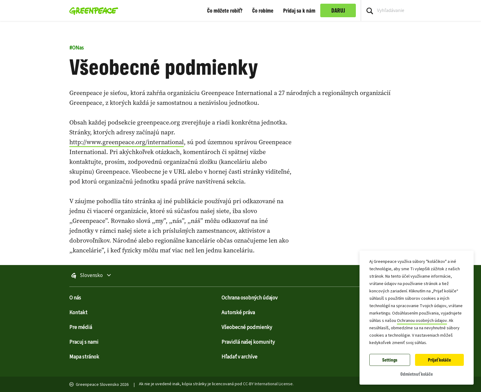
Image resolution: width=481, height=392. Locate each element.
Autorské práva (238, 312)
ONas (76, 48)
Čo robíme (262, 10)
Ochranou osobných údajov (422, 321)
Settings (389, 360)
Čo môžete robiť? (224, 10)
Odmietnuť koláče (416, 374)
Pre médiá (80, 327)
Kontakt (78, 312)
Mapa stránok (84, 357)
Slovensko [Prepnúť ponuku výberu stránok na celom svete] (107, 275)
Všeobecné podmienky (246, 327)
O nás (75, 298)
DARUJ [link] (338, 10)
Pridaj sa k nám (299, 10)
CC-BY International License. (268, 384)
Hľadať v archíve (239, 357)
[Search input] (421, 10)
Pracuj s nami (83, 342)
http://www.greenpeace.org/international (126, 142)
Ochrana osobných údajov (249, 298)
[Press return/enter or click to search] (369, 10)
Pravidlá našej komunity (248, 342)
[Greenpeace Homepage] (92, 10)
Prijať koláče (439, 360)
